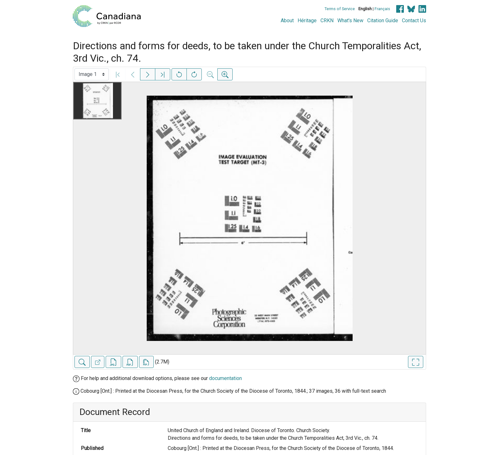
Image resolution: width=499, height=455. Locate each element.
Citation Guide (382, 20)
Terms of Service (340, 8)
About (287, 20)
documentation (225, 378)
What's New (350, 20)
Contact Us (414, 20)
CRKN (327, 20)
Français (382, 8)
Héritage (307, 20)
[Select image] (91, 74)
